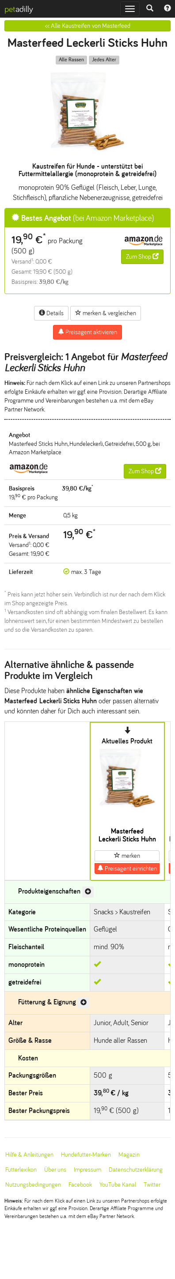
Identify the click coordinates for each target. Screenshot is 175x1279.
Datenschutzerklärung (136, 1169)
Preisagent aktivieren (87, 332)
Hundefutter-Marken (86, 1154)
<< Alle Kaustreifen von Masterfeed (87, 26)
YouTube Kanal (117, 1184)
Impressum (87, 1169)
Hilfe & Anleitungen (29, 1154)
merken (127, 855)
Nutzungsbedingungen (33, 1184)
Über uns (55, 1169)
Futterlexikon (21, 1169)
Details (51, 313)
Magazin (129, 1154)
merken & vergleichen (105, 313)
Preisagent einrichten (127, 868)
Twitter (152, 1184)
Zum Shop (142, 256)
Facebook (80, 1184)
